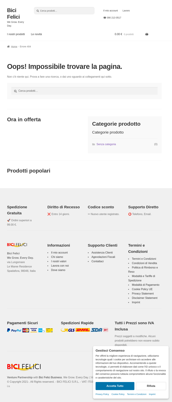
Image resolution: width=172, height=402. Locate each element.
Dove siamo (58, 270)
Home (14, 46)
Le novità (36, 34)
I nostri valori (58, 261)
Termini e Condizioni (136, 394)
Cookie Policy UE (142, 289)
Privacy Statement (143, 293)
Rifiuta (151, 386)
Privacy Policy (102, 394)
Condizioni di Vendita (144, 263)
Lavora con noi (60, 265)
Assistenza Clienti (102, 252)
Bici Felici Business (50, 377)
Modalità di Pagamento (145, 284)
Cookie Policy (118, 394)
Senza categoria (106, 144)
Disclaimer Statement (144, 298)
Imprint (152, 394)
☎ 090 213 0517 (112, 17)
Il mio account (110, 10)
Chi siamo (57, 257)
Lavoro (126, 10)
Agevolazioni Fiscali (103, 257)
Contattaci (98, 261)
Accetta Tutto (114, 386)
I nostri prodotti (16, 34)
